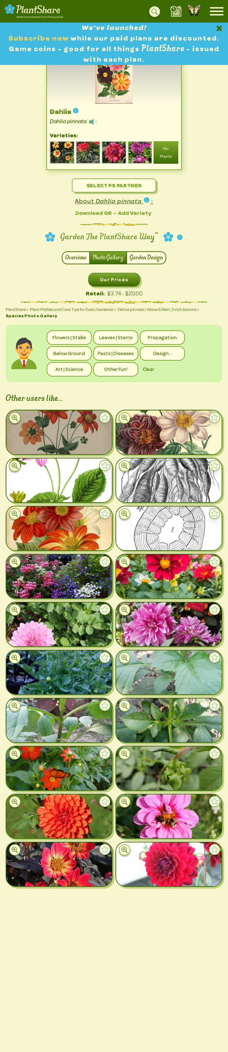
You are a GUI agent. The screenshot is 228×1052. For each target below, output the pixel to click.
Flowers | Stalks (69, 337)
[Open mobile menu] (217, 11)
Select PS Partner (114, 185)
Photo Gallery (108, 258)
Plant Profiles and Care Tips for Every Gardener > (73, 309)
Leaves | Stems (116, 337)
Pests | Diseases (116, 353)
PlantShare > (17, 309)
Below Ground (69, 353)
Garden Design (146, 258)
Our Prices (114, 279)
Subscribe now (39, 38)
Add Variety (134, 213)
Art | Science (69, 369)
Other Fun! (115, 369)
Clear (148, 369)
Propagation (162, 337)
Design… (162, 353)
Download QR (93, 213)
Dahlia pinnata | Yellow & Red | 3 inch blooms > (158, 309)
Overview (75, 258)
